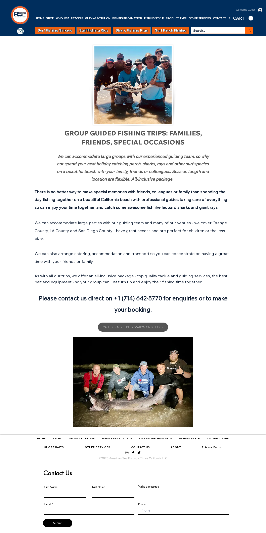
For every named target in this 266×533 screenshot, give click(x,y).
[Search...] (215, 30)
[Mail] (20, 31)
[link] (243, 18)
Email (47, 504)
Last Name (98, 487)
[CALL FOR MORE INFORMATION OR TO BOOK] (133, 327)
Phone (141, 504)
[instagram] (127, 453)
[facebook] (133, 453)
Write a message (148, 486)
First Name (50, 487)
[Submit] (57, 523)
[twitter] (139, 453)
